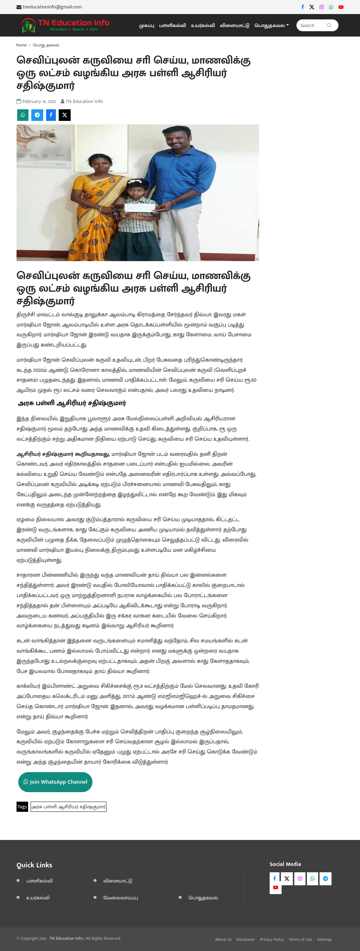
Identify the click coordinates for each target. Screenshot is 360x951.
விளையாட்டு (235, 25)
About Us (223, 939)
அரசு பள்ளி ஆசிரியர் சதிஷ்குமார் (69, 807)
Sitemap (324, 939)
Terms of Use (300, 939)
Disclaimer (246, 939)
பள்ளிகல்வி (172, 25)
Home (21, 44)
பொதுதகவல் (203, 898)
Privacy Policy (272, 939)
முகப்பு (146, 25)
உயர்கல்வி (203, 25)
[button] (271, 25)
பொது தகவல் (46, 44)
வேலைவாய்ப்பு (120, 898)
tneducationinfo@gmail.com (52, 7)
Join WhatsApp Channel (55, 782)
